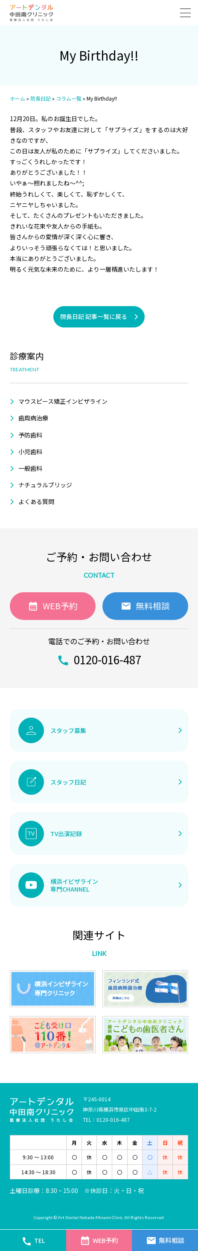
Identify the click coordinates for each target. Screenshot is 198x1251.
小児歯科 (30, 451)
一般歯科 (30, 468)
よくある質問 (36, 501)
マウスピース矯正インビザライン (63, 401)
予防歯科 (30, 435)
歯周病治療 (33, 418)
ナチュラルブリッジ (45, 485)
